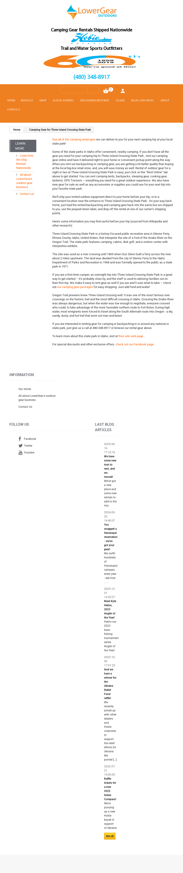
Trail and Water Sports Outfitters (91, 48)
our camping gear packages (75, 287)
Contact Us (26, 194)
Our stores (24, 389)
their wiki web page (131, 336)
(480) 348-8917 (91, 77)
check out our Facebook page (134, 344)
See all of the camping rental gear (73, 139)
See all (110, 836)
